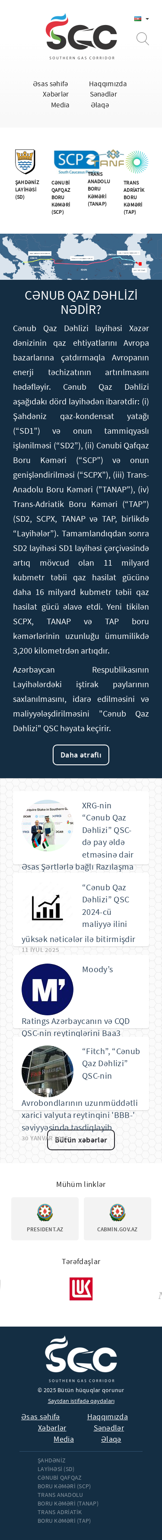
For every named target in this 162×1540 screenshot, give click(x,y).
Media (60, 105)
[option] (45, 1218)
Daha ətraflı (81, 755)
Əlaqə (100, 105)
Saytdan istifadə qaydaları (81, 1401)
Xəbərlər (56, 94)
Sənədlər (104, 94)
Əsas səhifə (50, 83)
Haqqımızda (108, 83)
